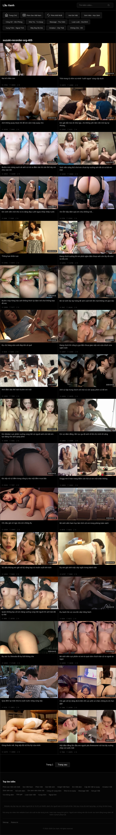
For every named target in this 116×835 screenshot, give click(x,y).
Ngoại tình (53, 795)
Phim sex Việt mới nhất (11, 787)
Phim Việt (39, 787)
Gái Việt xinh (50, 787)
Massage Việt (83, 791)
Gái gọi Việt (95, 791)
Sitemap (5, 822)
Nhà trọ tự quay (70, 791)
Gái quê (19, 794)
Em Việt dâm (77, 787)
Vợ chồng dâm (8, 795)
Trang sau (62, 765)
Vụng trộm (42, 795)
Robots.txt (14, 822)
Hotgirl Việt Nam (63, 787)
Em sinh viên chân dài (36, 791)
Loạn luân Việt (30, 795)
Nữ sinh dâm (20, 791)
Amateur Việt (107, 787)
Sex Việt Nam (28, 787)
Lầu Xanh (8, 5)
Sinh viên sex (8, 791)
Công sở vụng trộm (54, 791)
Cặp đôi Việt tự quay (92, 787)
